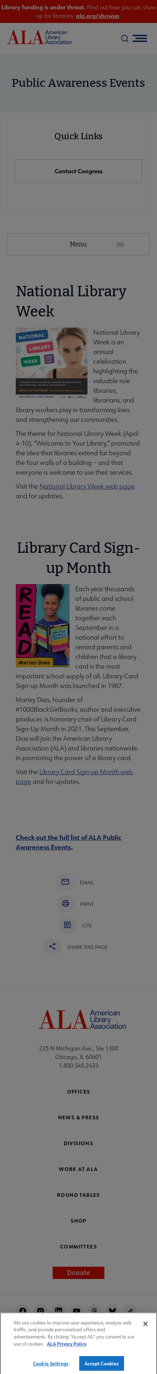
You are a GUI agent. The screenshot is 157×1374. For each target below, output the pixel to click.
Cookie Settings (50, 1366)
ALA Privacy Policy (66, 1347)
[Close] (145, 1327)
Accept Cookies (102, 1366)
